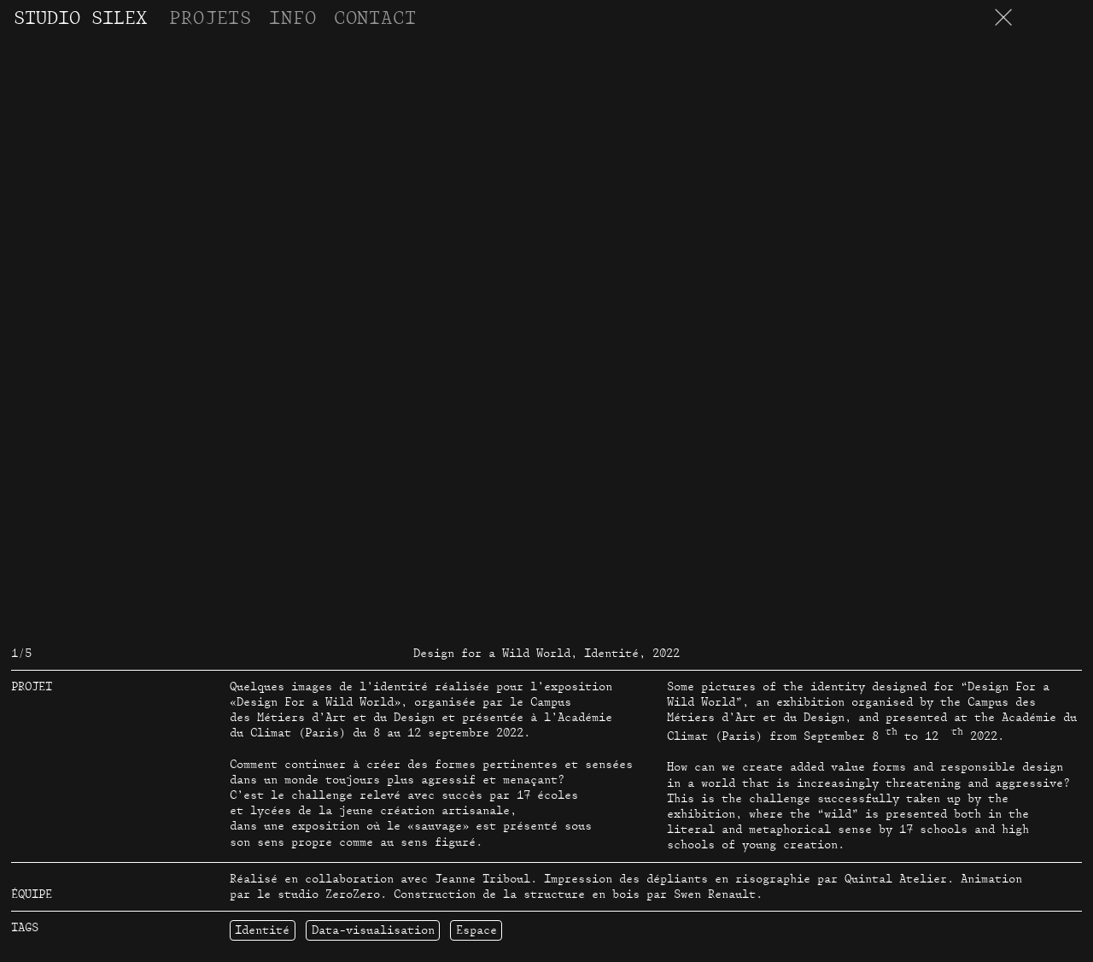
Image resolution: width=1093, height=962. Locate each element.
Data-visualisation (373, 930)
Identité (262, 930)
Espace (476, 930)
